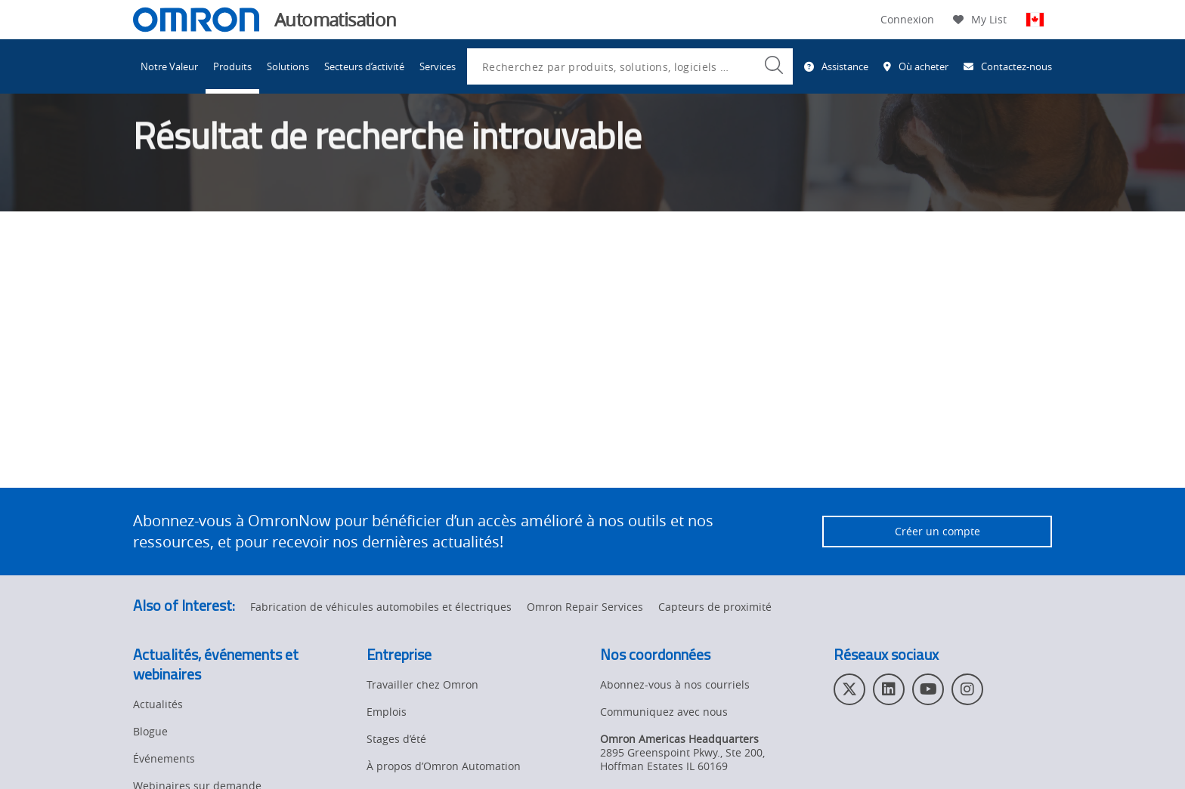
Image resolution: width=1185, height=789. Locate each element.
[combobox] (630, 66)
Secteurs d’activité (364, 66)
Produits (232, 66)
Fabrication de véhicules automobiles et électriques (381, 606)
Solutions (288, 66)
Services (437, 66)
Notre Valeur (169, 66)
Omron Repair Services (585, 606)
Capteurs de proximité (715, 606)
